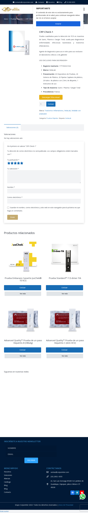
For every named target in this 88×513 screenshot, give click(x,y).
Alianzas (7, 478)
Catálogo (7, 482)
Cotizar (51, 104)
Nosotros (7, 472)
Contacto (7, 492)
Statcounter (4, 511)
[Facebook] (72, 492)
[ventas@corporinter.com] (48, 472)
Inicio (6, 19)
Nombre (11, 187)
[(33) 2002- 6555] (48, 476)
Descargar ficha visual (51, 97)
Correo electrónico (14, 197)
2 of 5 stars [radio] (12, 163)
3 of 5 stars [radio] (15, 163)
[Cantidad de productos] (42, 104)
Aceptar (58, 24)
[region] (58, 17)
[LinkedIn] (77, 492)
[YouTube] (82, 492)
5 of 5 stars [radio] (21, 163)
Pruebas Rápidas (16, 19)
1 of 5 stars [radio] (8, 163)
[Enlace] (11, 9)
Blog (5, 485)
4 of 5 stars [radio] (18, 163)
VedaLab (67, 110)
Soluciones (8, 475)
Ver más (23, 294)
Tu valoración (13, 169)
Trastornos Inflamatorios (54, 110)
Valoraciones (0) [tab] (12, 127)
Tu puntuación (13, 160)
